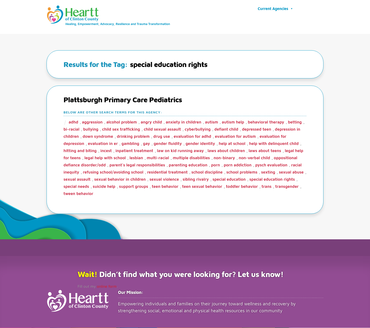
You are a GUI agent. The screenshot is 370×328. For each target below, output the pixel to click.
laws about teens (265, 151)
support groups (133, 186)
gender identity (200, 143)
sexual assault (76, 179)
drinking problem (133, 136)
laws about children (226, 151)
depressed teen (256, 129)
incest (106, 151)
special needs (76, 186)
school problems (241, 172)
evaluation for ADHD (192, 136)
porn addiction (237, 165)
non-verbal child (254, 158)
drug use (161, 136)
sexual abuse (291, 172)
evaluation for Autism (235, 136)
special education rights (272, 179)
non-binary (224, 158)
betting (295, 122)
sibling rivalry (196, 179)
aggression (92, 122)
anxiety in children (183, 122)
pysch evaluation (271, 165)
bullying (90, 129)
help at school (232, 143)
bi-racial (71, 129)
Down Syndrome (98, 136)
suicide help (104, 186)
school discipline (207, 172)
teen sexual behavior (202, 186)
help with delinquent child (274, 143)
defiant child (226, 129)
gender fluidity (168, 143)
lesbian (136, 158)
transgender (287, 186)
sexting (268, 172)
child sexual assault (162, 129)
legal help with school (105, 158)
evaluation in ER (103, 143)
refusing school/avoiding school (113, 172)
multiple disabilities (191, 158)
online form (107, 286)
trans (267, 186)
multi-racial (158, 158)
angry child (151, 122)
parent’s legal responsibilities (137, 165)
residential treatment (167, 172)
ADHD (73, 122)
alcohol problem (121, 122)
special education (229, 179)
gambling (130, 143)
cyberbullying (198, 129)
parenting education (188, 165)
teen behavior (165, 186)
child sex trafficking (121, 129)
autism (211, 122)
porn (215, 165)
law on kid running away (180, 151)
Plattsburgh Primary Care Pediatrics (122, 100)
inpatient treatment (134, 151)
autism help (233, 122)
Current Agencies (275, 8)
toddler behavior (242, 186)
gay (146, 143)
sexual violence (164, 179)
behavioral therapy (266, 122)
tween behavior (78, 193)
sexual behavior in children (120, 179)
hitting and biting (80, 151)
